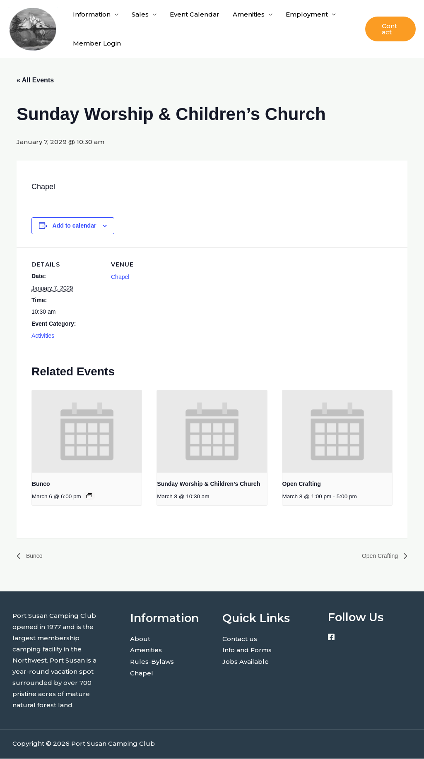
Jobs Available (245, 661)
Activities (42, 335)
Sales (140, 14)
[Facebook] (331, 637)
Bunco (41, 483)
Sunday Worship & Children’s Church (208, 483)
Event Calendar (194, 14)
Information (92, 14)
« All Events (35, 80)
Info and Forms (247, 650)
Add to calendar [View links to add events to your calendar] (74, 225)
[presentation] (87, 431)
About (140, 639)
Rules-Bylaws (152, 661)
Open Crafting (301, 483)
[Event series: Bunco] (89, 495)
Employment (307, 14)
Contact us (239, 639)
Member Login (97, 43)
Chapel (120, 277)
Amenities (249, 14)
